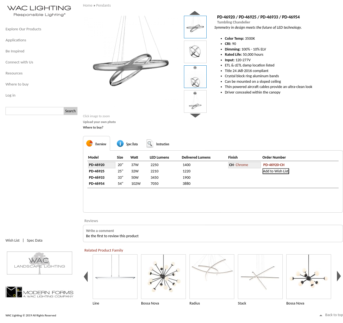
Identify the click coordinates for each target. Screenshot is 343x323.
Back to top (334, 315)
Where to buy (17, 84)
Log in (10, 95)
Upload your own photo (99, 122)
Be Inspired (15, 51)
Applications (16, 40)
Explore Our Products (23, 28)
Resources (14, 73)
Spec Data (34, 240)
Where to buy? (93, 127)
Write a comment (100, 230)
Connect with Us (19, 62)
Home (87, 5)
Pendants (103, 5)
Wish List (13, 240)
